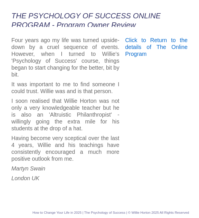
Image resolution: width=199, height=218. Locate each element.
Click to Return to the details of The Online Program (156, 47)
